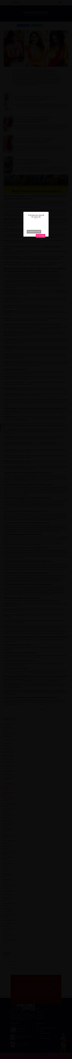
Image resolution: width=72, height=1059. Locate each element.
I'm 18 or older (40, 236)
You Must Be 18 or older (34, 231)
